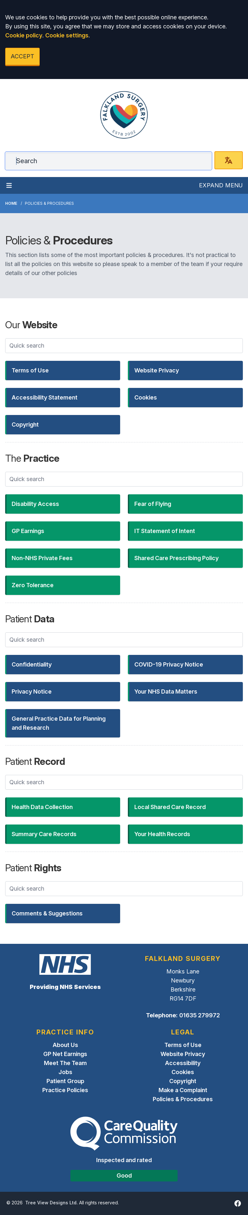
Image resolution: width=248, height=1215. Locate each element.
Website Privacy (182, 1054)
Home (11, 203)
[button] (62, 370)
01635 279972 (199, 1015)
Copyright (182, 1081)
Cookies (182, 1072)
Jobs (65, 1072)
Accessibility (183, 1063)
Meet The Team (65, 1063)
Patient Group (65, 1081)
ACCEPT (22, 56)
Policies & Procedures (183, 1099)
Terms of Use (183, 1045)
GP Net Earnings (65, 1054)
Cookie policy (23, 35)
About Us (65, 1045)
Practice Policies (65, 1090)
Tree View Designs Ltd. (51, 1202)
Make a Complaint (183, 1090)
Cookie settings (66, 35)
